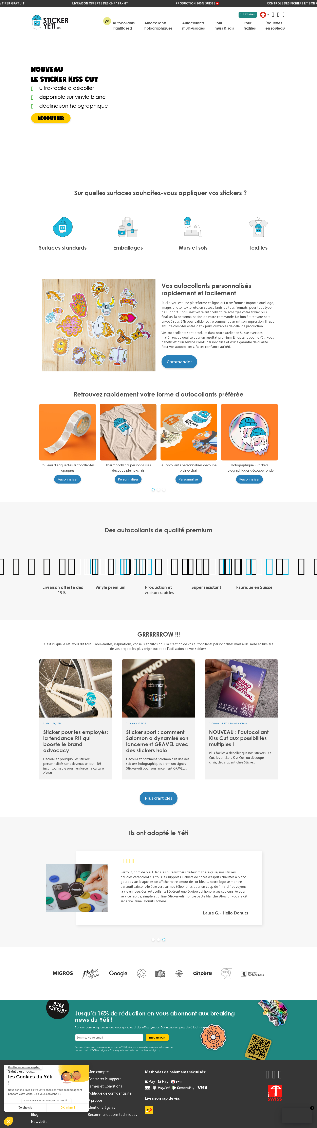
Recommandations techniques (112, 1114)
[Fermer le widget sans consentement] (24, 1067)
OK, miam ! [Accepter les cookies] (68, 1107)
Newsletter (40, 1121)
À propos (95, 1100)
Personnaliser (67, 479)
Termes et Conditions (105, 1086)
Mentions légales (101, 1107)
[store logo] (50, 22)
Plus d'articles (158, 798)
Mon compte (98, 1072)
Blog (34, 1114)
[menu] (178, 25)
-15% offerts (248, 14)
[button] (8, 1121)
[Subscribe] (157, 1037)
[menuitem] (124, 25)
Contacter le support (104, 1079)
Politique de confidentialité (110, 1093)
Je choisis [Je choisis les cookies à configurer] (25, 1107)
